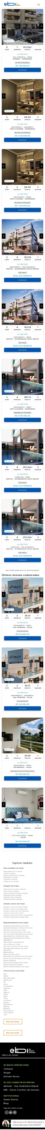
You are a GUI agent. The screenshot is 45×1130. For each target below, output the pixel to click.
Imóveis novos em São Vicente (16, 907)
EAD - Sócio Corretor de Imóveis (21, 1090)
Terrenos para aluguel (12, 897)
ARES (5, 996)
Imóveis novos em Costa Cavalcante (18, 915)
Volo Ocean (22, 272)
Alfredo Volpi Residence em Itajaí (17, 932)
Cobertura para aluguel (13, 899)
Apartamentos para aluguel (15, 889)
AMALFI (6, 992)
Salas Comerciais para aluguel (16, 893)
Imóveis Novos (12, 1076)
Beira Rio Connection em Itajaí (16, 946)
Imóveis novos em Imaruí (14, 913)
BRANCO (7, 1009)
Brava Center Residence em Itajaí (17, 958)
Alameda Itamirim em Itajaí (15, 930)
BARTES (6, 1006)
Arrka (6, 998)
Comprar (8, 1069)
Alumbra (7, 988)
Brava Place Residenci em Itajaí (16, 966)
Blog (6, 1103)
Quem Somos (11, 1099)
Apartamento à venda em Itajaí (16, 936)
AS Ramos (7, 1000)
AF (5, 982)
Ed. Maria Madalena (22, 62)
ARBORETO (8, 940)
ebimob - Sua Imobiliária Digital (21, 1086)
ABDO (6, 976)
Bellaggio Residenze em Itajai (16, 948)
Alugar (7, 1072)
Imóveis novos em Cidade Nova (16, 917)
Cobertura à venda (11, 881)
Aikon (6, 984)
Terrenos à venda (10, 879)
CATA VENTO (9, 1013)
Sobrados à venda (11, 877)
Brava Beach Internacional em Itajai (18, 956)
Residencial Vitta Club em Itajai (22, 771)
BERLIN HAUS (9, 952)
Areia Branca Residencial (14, 942)
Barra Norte (8, 1004)
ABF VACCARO (9, 978)
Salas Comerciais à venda (14, 875)
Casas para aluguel (11, 891)
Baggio (6, 1002)
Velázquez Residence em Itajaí (16, 926)
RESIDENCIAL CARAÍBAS (22, 413)
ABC (5, 974)
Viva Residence (22, 631)
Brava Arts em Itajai (12, 954)
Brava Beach (8, 1011)
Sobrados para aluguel (13, 895)
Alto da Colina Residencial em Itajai (18, 934)
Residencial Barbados (22, 132)
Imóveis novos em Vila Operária (16, 911)
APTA (6, 994)
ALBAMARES (8, 986)
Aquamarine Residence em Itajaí (17, 938)
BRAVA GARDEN (10, 960)
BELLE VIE (7, 950)
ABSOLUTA (8, 980)
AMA (5, 990)
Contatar (22, 70)
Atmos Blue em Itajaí (12, 944)
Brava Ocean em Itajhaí (13, 964)
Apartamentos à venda (13, 871)
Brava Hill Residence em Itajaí (16, 962)
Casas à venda (9, 873)
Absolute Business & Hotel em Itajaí (18, 928)
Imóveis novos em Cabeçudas (15, 909)
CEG (5, 1015)
